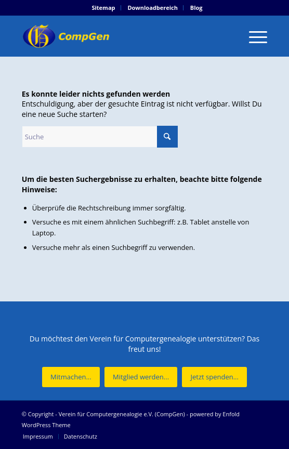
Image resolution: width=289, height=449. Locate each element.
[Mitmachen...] (71, 377)
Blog (196, 7)
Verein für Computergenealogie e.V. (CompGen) (122, 414)
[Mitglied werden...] (140, 377)
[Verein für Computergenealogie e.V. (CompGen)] (120, 36)
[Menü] (253, 36)
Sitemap (103, 7)
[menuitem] (103, 7)
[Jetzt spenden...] (214, 377)
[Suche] (100, 137)
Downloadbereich (152, 7)
